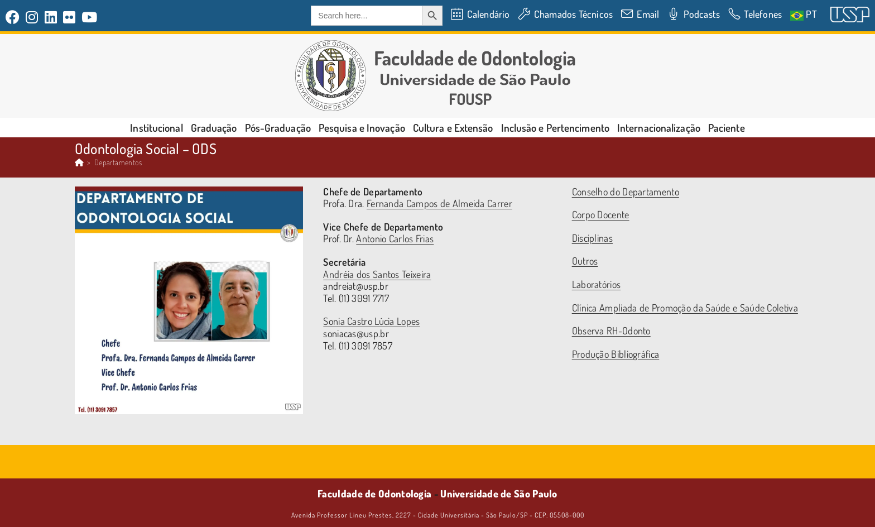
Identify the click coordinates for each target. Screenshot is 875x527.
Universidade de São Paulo (498, 493)
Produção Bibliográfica (616, 354)
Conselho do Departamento (625, 191)
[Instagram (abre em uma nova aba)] (32, 17)
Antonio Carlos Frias (395, 238)
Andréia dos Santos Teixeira (377, 274)
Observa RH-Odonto (611, 330)
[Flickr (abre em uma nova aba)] (69, 17)
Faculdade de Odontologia (374, 493)
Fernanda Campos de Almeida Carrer (439, 203)
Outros (585, 261)
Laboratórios (596, 284)
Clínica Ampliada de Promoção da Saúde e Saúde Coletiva (685, 307)
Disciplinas (592, 238)
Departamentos (118, 162)
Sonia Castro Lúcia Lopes (371, 321)
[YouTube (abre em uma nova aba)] (89, 17)
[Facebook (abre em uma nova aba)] (14, 17)
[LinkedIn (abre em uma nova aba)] (51, 17)
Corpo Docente (600, 214)
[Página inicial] (79, 162)
